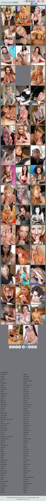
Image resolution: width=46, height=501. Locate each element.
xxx (25, 492)
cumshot (4, 430)
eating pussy (5, 438)
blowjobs (4, 404)
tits (25, 475)
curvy (3, 434)
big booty (4, 393)
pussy (26, 434)
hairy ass (4, 470)
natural (26, 393)
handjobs (4, 473)
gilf (2, 458)
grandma (4, 464)
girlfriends (4, 460)
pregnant (27, 430)
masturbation (28, 381)
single (26, 453)
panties (26, 423)
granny (3, 466)
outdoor (26, 411)
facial (3, 447)
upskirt (26, 479)
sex (25, 445)
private (26, 432)
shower (26, 451)
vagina (26, 481)
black (3, 400)
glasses (3, 462)
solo (25, 462)
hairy (3, 468)
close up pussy (5, 423)
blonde (3, 402)
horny (3, 477)
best (2, 391)
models (26, 387)
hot (2, 479)
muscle (26, 391)
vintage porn (28, 483)
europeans (4, 445)
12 (29, 347)
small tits (27, 460)
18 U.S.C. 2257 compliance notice (31, 497)
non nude (27, 398)
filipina (3, 453)
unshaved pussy (29, 477)
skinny (26, 455)
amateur (4, 374)
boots (3, 408)
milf (25, 383)
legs (25, 374)
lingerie (26, 378)
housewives (4, 481)
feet (2, 451)
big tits (3, 396)
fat (2, 449)
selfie (26, 443)
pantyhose (27, 426)
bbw (2, 385)
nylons (26, 402)
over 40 (26, 415)
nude (26, 400)
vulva (26, 485)
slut (25, 458)
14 (35, 347)
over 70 (26, 421)
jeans (3, 488)
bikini (3, 398)
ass (2, 381)
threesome (27, 470)
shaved (26, 449)
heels (3, 475)
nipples (26, 396)
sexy (25, 447)
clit (2, 421)
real (25, 436)
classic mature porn (7, 419)
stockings (27, 464)
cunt (2, 432)
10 (23, 347)
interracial (4, 485)
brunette (4, 413)
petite (26, 428)
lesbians (26, 376)
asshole (3, 383)
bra (2, 411)
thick (25, 468)
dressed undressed (7, 436)
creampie (4, 428)
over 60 (26, 419)
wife (25, 490)
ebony (3, 441)
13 (32, 347)
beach (3, 387)
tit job (26, 473)
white (26, 488)
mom (26, 389)
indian (3, 483)
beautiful (4, 389)
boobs (3, 406)
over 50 (26, 417)
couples (3, 426)
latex (3, 490)
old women (27, 406)
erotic (3, 443)
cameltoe (4, 415)
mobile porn (27, 385)
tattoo (26, 466)
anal (2, 376)
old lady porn (28, 404)
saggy (26, 441)
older (26, 408)
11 (26, 347)
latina (3, 492)
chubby (3, 417)
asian (3, 378)
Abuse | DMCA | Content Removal (15, 497)
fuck (2, 455)
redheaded (27, 438)
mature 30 (27, 413)
